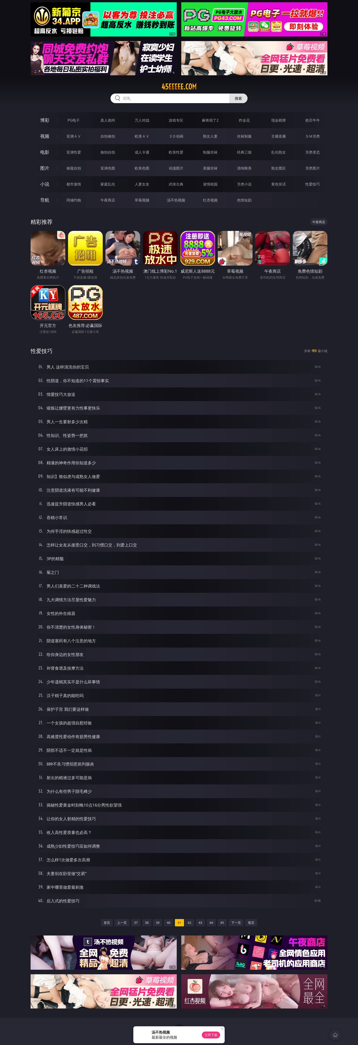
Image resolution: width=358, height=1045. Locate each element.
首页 (107, 922)
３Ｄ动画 (176, 136)
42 (189, 922)
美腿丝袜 (210, 168)
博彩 (44, 120)
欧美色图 (142, 168)
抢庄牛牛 (312, 120)
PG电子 (74, 120)
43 (200, 922)
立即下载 (211, 1035)
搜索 (238, 98)
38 (147, 922)
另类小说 (244, 184)
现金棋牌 (278, 120)
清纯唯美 (244, 168)
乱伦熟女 (278, 152)
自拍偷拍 (107, 136)
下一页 (236, 922)
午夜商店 (107, 200)
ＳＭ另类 (312, 136)
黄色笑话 (278, 184)
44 (211, 922)
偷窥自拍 (73, 168)
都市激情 (73, 184)
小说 (44, 184)
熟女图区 (278, 168)
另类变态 (312, 152)
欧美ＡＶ (142, 136)
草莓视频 (142, 200)
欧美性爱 (176, 152)
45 (222, 922)
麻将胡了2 (210, 120)
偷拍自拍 (107, 152)
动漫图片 (176, 168)
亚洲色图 (107, 168)
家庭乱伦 (107, 184)
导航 (44, 200)
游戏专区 (176, 120)
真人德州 (107, 120)
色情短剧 (244, 200)
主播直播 (278, 136)
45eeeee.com (179, 86)
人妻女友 (142, 184)
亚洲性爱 (73, 152)
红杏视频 (210, 200)
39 (157, 922)
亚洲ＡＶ (73, 136)
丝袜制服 (244, 136)
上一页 (122, 922)
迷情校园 (210, 184)
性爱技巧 (312, 184)
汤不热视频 (176, 200)
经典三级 (244, 152)
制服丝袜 (210, 152)
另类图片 (312, 168)
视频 (44, 136)
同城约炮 (73, 200)
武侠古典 (176, 184)
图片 (44, 168)
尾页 (251, 922)
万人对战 (142, 120)
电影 (44, 152)
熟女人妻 (210, 136)
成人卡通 (142, 152)
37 (136, 922)
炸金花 (244, 120)
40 (168, 922)
